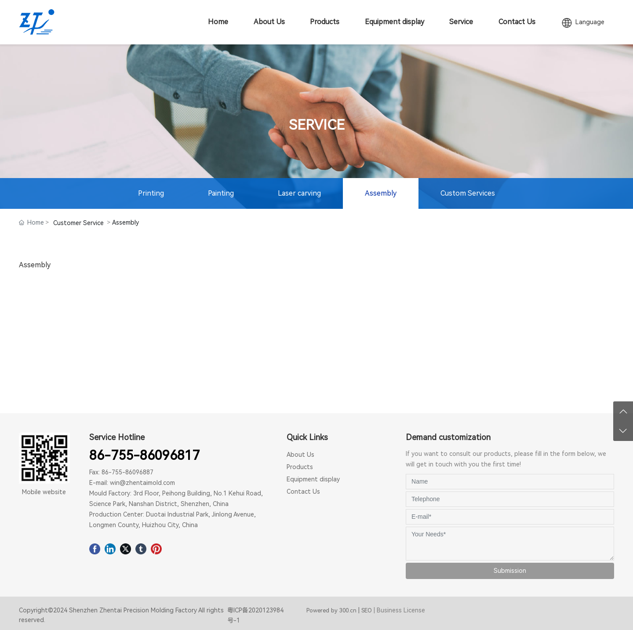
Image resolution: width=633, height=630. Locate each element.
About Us (300, 454)
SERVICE (317, 124)
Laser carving (299, 193)
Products (300, 466)
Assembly (381, 193)
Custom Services (467, 193)
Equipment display (313, 479)
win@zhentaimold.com (142, 482)
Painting (221, 193)
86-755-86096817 (144, 455)
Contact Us (303, 491)
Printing (151, 193)
